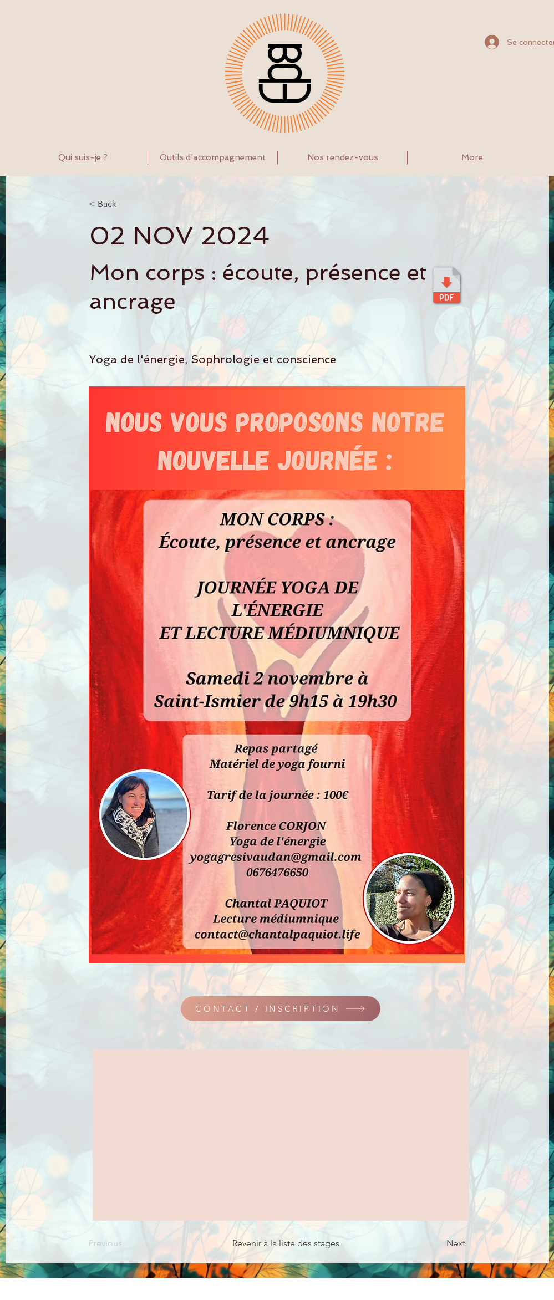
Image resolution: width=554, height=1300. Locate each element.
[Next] (437, 1243)
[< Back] (125, 204)
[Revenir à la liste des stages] (277, 1243)
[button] (212, 158)
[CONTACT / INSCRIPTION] (280, 1008)
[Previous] (125, 1243)
